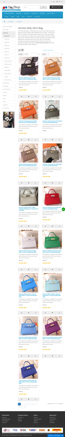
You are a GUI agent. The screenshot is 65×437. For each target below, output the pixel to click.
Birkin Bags (19, 13)
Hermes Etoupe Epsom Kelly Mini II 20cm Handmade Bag (28, 164)
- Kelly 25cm (6, 39)
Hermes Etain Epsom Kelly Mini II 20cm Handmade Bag (52, 121)
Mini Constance (51, 13)
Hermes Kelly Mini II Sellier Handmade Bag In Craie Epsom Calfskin (28, 209)
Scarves (6, 16)
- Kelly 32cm (6, 45)
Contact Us (20, 417)
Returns (20, 419)
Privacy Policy (5, 421)
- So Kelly (5, 76)
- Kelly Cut (6, 55)
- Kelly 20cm (6, 36)
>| (25, 406)
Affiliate (35, 421)
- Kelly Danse (6, 58)
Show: (44, 54)
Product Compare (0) (48, 50)
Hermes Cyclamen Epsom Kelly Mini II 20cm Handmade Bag (52, 337)
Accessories (37, 16)
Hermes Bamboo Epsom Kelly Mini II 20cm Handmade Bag (52, 251)
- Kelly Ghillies (6, 70)
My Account (52, 417)
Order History (53, 419)
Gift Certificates (37, 419)
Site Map (20, 421)
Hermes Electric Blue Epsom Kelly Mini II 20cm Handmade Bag (28, 382)
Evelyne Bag (34, 13)
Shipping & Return (6, 419)
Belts (18, 16)
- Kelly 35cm (6, 48)
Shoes (23, 16)
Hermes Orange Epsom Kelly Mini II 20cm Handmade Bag (28, 121)
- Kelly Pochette (7, 73)
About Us (4, 417)
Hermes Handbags (9, 13)
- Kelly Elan (6, 67)
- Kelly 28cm (6, 42)
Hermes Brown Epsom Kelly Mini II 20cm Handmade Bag (51, 78)
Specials (36, 422)
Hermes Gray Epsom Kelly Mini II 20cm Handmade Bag (52, 164)
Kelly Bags (26, 13)
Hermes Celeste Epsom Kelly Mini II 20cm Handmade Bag (28, 337)
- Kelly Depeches (7, 61)
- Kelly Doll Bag (7, 80)
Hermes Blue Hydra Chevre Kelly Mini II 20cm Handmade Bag (28, 295)
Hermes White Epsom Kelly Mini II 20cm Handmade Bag (27, 251)
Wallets (12, 16)
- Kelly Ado (6, 51)
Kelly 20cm (19, 21)
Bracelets (29, 16)
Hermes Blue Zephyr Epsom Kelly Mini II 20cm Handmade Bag (52, 295)
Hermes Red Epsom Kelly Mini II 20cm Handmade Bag (52, 208)
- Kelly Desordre (7, 64)
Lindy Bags (42, 13)
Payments (4, 422)
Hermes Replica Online (51, 433)
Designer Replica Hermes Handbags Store (35, 433)
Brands (35, 417)
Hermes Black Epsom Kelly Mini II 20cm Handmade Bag (27, 78)
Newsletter (52, 422)
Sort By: (21, 54)
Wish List (52, 421)
